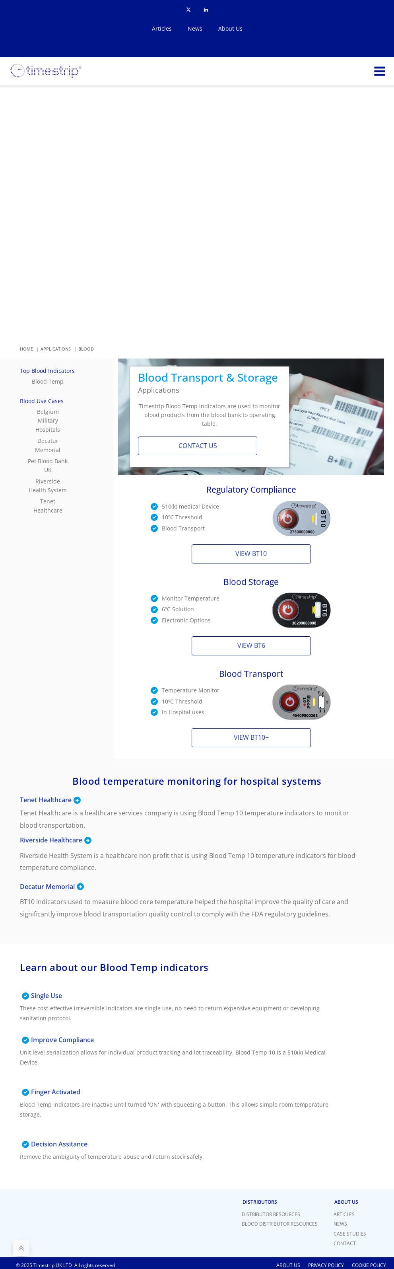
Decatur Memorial (47, 445)
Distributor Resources (271, 1214)
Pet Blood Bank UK (48, 465)
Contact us (198, 445)
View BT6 (251, 645)
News (195, 28)
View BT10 (251, 553)
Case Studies (350, 1233)
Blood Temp (48, 381)
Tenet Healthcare (47, 505)
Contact (345, 1243)
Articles (162, 28)
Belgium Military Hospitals (47, 420)
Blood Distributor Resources (280, 1223)
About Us (230, 28)
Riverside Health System (48, 486)
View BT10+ (251, 737)
